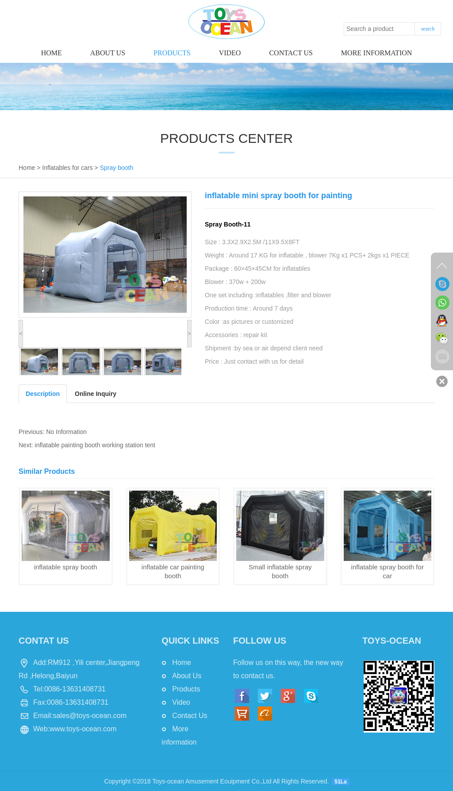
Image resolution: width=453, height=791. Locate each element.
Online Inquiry (95, 393)
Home (51, 53)
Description (43, 393)
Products (172, 53)
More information (376, 53)
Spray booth (117, 167)
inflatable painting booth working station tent (95, 445)
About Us (107, 53)
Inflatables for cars (67, 167)
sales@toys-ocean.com (90, 715)
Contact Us (189, 715)
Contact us (290, 53)
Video (230, 53)
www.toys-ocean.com (83, 729)
